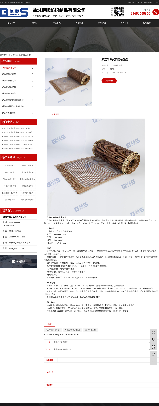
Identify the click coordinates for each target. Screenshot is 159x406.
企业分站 (139, 2)
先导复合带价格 (28, 172)
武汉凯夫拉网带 (9, 81)
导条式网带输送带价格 (53, 330)
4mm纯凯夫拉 (10, 165)
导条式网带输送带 (90, 330)
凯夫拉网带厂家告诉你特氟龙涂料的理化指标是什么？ (19, 136)
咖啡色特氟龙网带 (61, 342)
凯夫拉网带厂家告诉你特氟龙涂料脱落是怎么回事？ (19, 132)
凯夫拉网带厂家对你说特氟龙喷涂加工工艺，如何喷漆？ (19, 128)
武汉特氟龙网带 (25, 55)
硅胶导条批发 (10, 200)
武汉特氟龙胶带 (9, 93)
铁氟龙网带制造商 (27, 200)
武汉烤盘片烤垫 (9, 87)
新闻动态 (124, 23)
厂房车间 (79, 23)
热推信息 (131, 2)
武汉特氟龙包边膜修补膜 (13, 100)
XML (157, 2)
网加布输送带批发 (10, 179)
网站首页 (11, 23)
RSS (152, 2)
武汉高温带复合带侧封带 (13, 106)
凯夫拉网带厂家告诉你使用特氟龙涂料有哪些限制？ (19, 144)
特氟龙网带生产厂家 (9, 193)
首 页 (15, 55)
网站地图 (146, 2)
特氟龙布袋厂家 (28, 186)
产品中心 (57, 23)
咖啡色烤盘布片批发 (27, 179)
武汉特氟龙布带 (9, 74)
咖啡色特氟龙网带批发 (62, 349)
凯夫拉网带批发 (28, 165)
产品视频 (102, 23)
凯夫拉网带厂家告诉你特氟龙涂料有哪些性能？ (19, 140)
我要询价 (109, 81)
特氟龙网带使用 (10, 186)
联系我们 (147, 23)
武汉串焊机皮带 (9, 113)
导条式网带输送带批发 (72, 330)
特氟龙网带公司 (28, 193)
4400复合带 (9, 172)
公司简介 (34, 23)
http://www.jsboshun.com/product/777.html (65, 335)
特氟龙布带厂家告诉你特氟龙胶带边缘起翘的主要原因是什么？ (19, 149)
